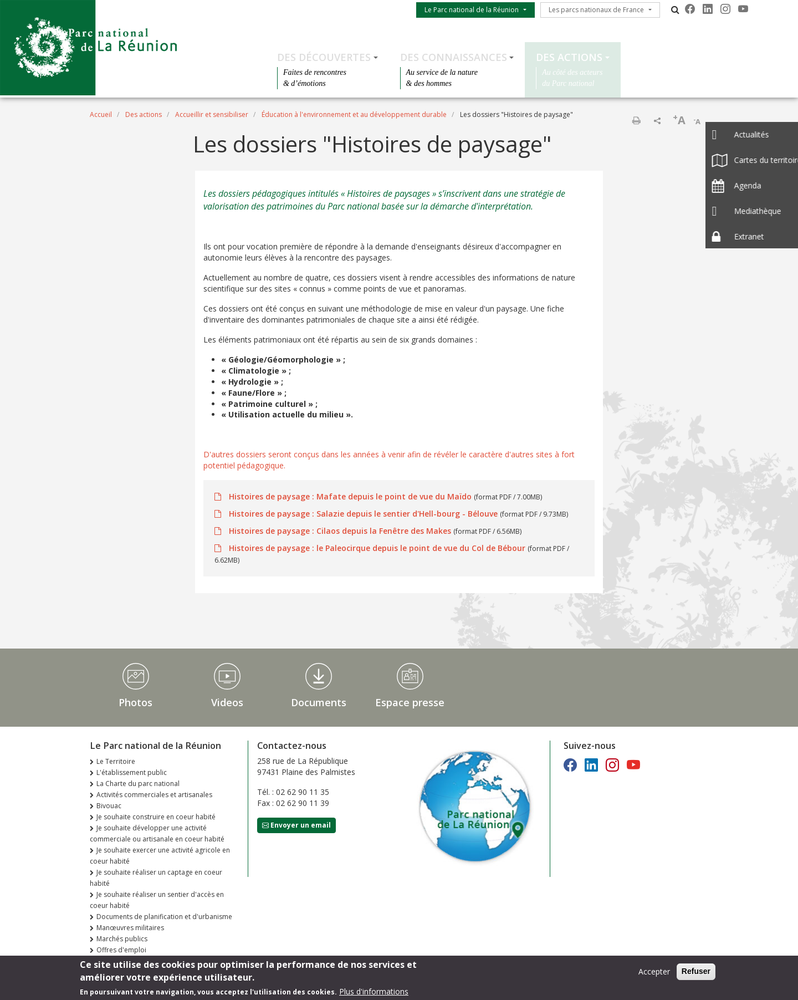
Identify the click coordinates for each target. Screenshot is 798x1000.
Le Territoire (115, 761)
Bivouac (108, 805)
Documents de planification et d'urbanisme (164, 916)
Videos (227, 702)
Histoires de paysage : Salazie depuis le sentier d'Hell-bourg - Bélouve (363, 513)
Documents (318, 702)
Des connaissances (453, 57)
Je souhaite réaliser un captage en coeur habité (156, 878)
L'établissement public (131, 772)
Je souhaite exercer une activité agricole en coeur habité (160, 855)
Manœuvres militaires (130, 927)
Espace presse (409, 702)
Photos (135, 702)
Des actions (569, 57)
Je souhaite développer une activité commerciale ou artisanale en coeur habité (157, 833)
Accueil (101, 114)
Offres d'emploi (121, 950)
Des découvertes (324, 57)
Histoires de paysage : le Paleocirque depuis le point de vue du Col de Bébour (377, 548)
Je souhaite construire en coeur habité (156, 817)
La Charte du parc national (138, 783)
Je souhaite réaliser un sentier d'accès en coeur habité (157, 900)
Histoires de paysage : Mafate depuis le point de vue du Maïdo (350, 496)
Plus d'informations (373, 993)
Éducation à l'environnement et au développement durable (354, 114)
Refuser (696, 974)
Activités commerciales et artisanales (154, 794)
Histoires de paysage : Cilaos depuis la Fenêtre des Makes (340, 530)
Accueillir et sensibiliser (211, 114)
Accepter (654, 974)
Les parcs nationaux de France (596, 9)
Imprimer (636, 120)
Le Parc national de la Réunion (471, 9)
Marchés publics (121, 938)
